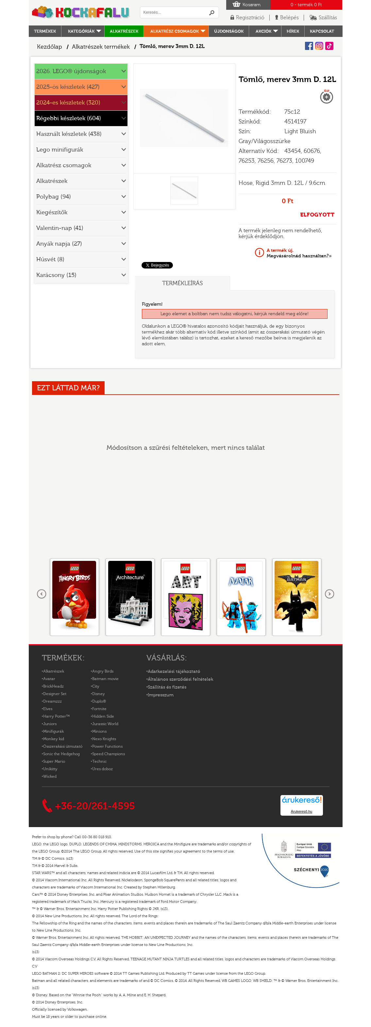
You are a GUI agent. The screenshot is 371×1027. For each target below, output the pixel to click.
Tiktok (329, 46)
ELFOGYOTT (317, 215)
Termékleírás (182, 283)
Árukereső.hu (301, 811)
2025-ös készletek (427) (68, 87)
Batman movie (105, 679)
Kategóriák (81, 31)
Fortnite (99, 709)
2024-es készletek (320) (68, 102)
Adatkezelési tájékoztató (174, 671)
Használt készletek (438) (69, 134)
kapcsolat (322, 31)
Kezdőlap (49, 46)
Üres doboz (102, 769)
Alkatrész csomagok (174, 31)
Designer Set (54, 694)
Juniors (50, 724)
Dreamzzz (52, 701)
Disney (98, 694)
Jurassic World (105, 724)
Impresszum (161, 695)
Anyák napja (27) (59, 243)
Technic (99, 761)
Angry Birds (102, 671)
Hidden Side (103, 716)
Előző (42, 594)
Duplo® (99, 701)
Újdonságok (229, 31)
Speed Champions (108, 754)
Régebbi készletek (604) (68, 118)
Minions (99, 731)
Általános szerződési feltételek (180, 679)
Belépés (289, 18)
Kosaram (252, 5)
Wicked (50, 776)
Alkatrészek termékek (101, 46)
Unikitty (50, 769)
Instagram (319, 46)
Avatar (49, 679)
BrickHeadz (53, 686)
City (95, 686)
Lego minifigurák (59, 149)
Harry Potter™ (56, 716)
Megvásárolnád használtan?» (299, 253)
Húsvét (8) (50, 259)
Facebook (309, 46)
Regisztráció (250, 18)
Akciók (263, 31)
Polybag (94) (53, 196)
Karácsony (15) (56, 275)
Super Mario (54, 761)
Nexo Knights (104, 739)
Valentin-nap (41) (59, 228)
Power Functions (107, 746)
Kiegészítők (51, 212)
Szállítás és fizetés (167, 687)
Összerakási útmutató (62, 746)
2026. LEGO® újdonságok (71, 71)
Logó (81, 13)
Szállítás (328, 18)
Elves (47, 709)
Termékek (45, 31)
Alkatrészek (124, 31)
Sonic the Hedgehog (61, 754)
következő (329, 594)
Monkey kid (53, 739)
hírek (293, 31)
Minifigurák (53, 731)
